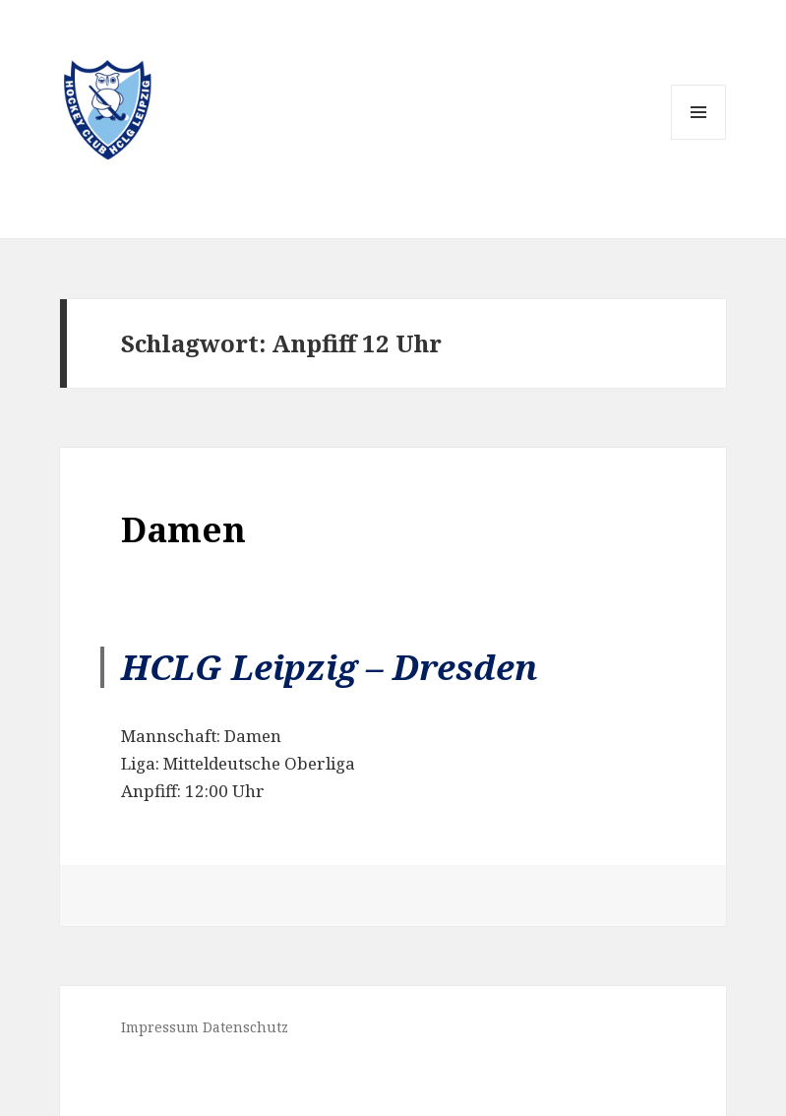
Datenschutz (245, 1027)
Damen (183, 529)
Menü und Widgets (699, 139)
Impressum (160, 1027)
